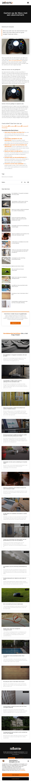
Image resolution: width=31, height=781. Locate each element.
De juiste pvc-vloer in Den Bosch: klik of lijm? (13, 681)
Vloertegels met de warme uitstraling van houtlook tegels (15, 462)
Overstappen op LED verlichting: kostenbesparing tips (15, 567)
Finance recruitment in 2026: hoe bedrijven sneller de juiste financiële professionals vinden (19, 219)
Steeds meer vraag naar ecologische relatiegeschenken (11, 629)
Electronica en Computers (8, 26)
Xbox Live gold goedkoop (15, 60)
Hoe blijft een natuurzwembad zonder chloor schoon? (13, 656)
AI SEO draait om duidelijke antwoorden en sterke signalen (15, 514)
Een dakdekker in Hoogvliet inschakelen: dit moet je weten (15, 355)
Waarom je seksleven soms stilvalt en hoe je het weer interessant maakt (14, 488)
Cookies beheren (15, 778)
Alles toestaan (15, 774)
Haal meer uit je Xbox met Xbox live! (14, 132)
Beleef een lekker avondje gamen (14, 151)
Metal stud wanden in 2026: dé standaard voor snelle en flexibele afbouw (14, 408)
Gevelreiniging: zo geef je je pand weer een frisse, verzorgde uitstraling (15, 707)
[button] (28, 761)
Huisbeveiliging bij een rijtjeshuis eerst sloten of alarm (13, 266)
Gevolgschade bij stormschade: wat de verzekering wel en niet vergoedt (15, 733)
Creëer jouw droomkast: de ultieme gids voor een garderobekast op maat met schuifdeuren (20, 251)
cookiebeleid (22, 770)
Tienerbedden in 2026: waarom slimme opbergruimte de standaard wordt (12, 381)
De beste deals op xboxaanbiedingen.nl (15, 157)
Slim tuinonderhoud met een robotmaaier (13, 604)
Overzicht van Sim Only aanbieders (14, 163)
